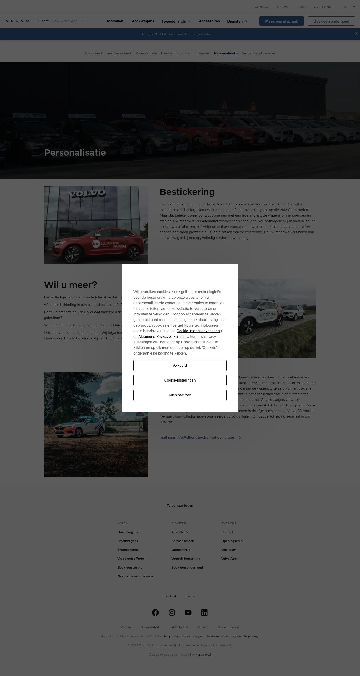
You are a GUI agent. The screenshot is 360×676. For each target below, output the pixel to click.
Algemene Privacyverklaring (161, 336)
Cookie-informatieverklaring (199, 331)
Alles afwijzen (180, 395)
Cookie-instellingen (180, 380)
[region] (180, 338)
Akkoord (180, 365)
